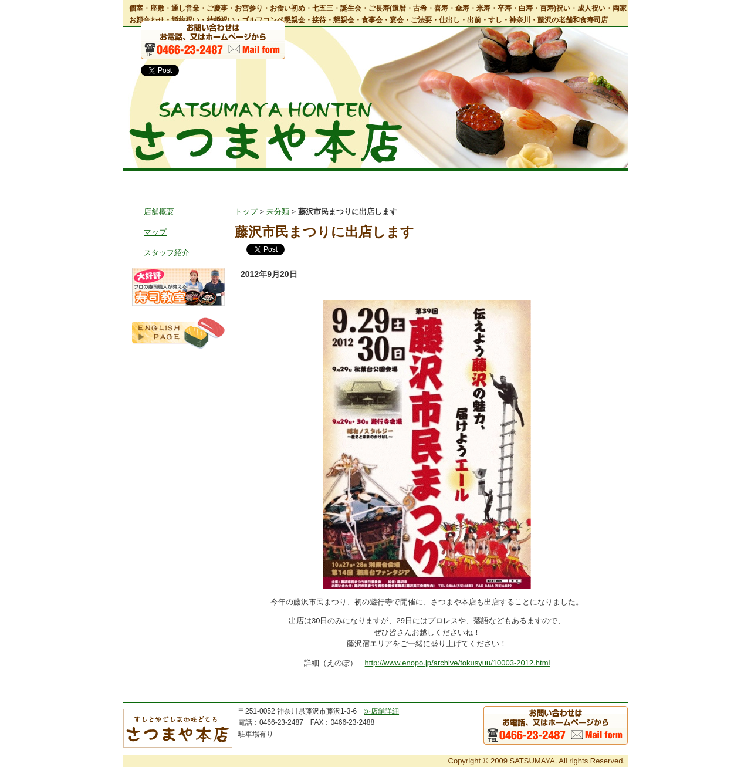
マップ (155, 232)
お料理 (293, 181)
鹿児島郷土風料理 (510, 181)
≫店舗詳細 (381, 711)
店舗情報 (224, 181)
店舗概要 (159, 211)
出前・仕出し (426, 181)
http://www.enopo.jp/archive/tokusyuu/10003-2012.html (457, 662)
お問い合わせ (593, 181)
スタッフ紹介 (167, 252)
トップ (155, 181)
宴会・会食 (358, 181)
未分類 (277, 211)
